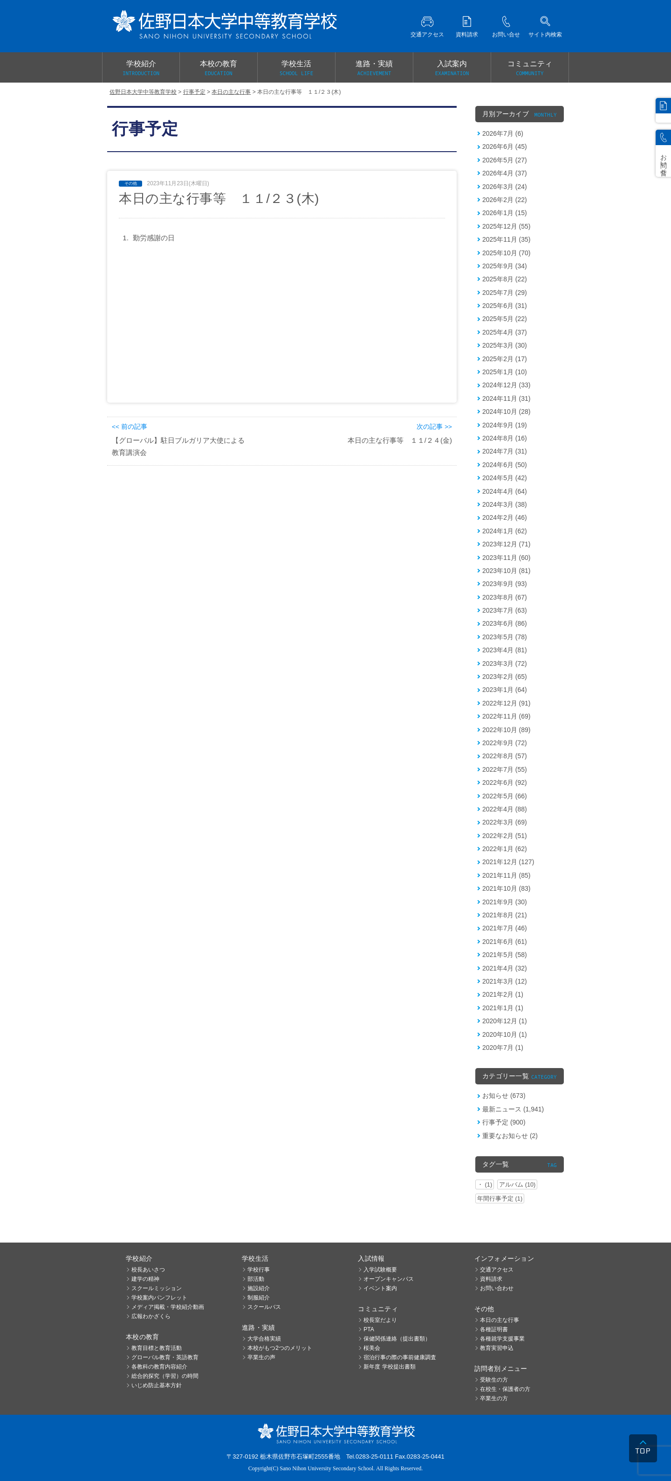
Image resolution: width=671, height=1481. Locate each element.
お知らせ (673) (504, 1095)
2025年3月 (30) (504, 345)
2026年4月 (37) (504, 173)
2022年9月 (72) (504, 743)
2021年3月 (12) (504, 981)
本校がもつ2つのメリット (279, 1348)
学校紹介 (141, 68)
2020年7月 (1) (502, 1047)
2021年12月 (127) (508, 862)
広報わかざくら (151, 1316)
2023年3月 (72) (504, 663)
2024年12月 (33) (506, 385)
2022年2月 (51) (504, 835)
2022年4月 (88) (504, 809)
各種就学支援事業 (502, 1338)
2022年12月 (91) (506, 703)
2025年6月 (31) (504, 305)
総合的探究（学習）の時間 (165, 1376)
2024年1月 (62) (504, 531)
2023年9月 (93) (504, 583)
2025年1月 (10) (504, 372)
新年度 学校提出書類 (389, 1366)
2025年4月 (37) (504, 332)
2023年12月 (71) (506, 544)
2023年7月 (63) (504, 610)
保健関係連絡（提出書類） (397, 1338)
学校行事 (258, 1269)
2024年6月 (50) (504, 464)
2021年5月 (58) (504, 954)
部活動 (255, 1279)
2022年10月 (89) (506, 730)
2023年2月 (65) (504, 676)
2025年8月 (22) (504, 279)
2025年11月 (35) (506, 239)
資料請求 (491, 1279)
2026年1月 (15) (504, 213)
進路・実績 (374, 68)
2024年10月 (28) (506, 411)
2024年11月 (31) (506, 398)
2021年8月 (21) (504, 915)
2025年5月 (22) (504, 318)
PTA (368, 1329)
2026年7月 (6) (502, 133)
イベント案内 (380, 1288)
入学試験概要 (380, 1269)
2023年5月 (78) (504, 637)
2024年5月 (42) (504, 478)
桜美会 (371, 1348)
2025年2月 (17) (504, 359)
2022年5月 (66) (504, 796)
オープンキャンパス (388, 1279)
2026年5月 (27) (504, 160)
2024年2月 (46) (504, 517)
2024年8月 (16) (504, 438)
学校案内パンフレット (159, 1297)
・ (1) (484, 1184)
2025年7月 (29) (504, 292)
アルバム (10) (517, 1184)
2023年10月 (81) (506, 570)
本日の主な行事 (499, 1320)
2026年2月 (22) (504, 199)
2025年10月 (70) (506, 253)
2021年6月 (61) (504, 941)
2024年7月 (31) (504, 451)
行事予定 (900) (504, 1122)
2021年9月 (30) (504, 902)
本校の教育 (218, 68)
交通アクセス (497, 1269)
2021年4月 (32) (504, 968)
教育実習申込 (497, 1348)
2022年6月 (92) (504, 782)
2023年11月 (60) (506, 557)
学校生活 (296, 68)
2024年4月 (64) (504, 491)
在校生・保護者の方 (505, 1389)
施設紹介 (258, 1288)
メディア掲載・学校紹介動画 (167, 1307)
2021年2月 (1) (502, 994)
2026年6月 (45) (504, 146)
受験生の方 (494, 1379)
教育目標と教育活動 (156, 1348)
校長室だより (380, 1320)
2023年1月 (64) (504, 689)
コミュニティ (529, 68)
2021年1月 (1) (502, 1008)
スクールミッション (156, 1288)
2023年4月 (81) (504, 650)
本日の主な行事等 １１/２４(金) (400, 440)
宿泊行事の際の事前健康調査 (399, 1357)
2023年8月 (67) (504, 597)
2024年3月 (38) (504, 504)
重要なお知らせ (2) (510, 1135)
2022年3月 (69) (504, 822)
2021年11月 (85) (506, 875)
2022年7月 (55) (504, 769)
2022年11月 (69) (506, 716)
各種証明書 (494, 1329)
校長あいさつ (148, 1269)
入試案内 (452, 68)
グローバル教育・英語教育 (165, 1357)
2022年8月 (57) (504, 756)
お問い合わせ (497, 1288)
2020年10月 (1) (504, 1034)
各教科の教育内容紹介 (159, 1366)
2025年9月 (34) (504, 266)
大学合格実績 (264, 1338)
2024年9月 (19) (504, 425)
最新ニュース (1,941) (513, 1109)
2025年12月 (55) (506, 226)
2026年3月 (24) (504, 186)
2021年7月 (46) (504, 928)
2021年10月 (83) (506, 888)
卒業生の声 (261, 1357)
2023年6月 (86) (504, 623)
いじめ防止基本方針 (156, 1385)
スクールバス (264, 1307)
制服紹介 (258, 1297)
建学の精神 (145, 1279)
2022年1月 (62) (504, 848)
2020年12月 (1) (504, 1021)
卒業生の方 (494, 1398)
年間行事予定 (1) (499, 1198)
